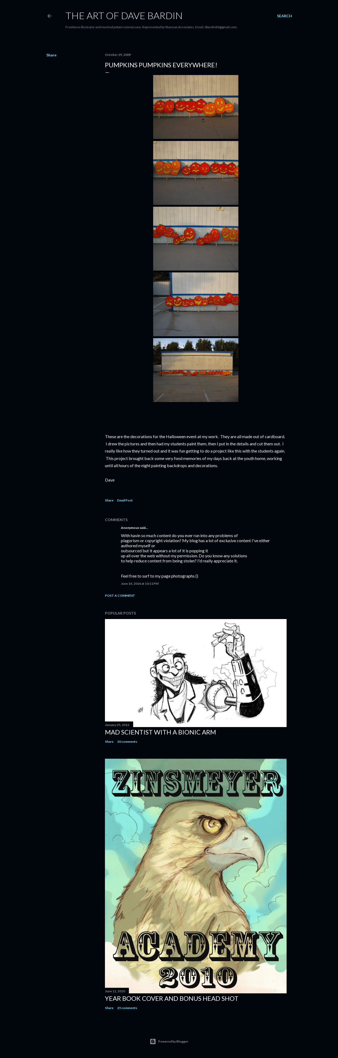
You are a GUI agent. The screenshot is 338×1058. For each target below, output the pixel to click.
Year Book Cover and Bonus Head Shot (171, 998)
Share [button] (51, 55)
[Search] (284, 16)
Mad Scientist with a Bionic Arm (160, 732)
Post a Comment (120, 596)
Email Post (125, 500)
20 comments (127, 742)
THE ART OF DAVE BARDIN (124, 15)
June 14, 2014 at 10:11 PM (139, 584)
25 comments (127, 1008)
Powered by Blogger (169, 1041)
